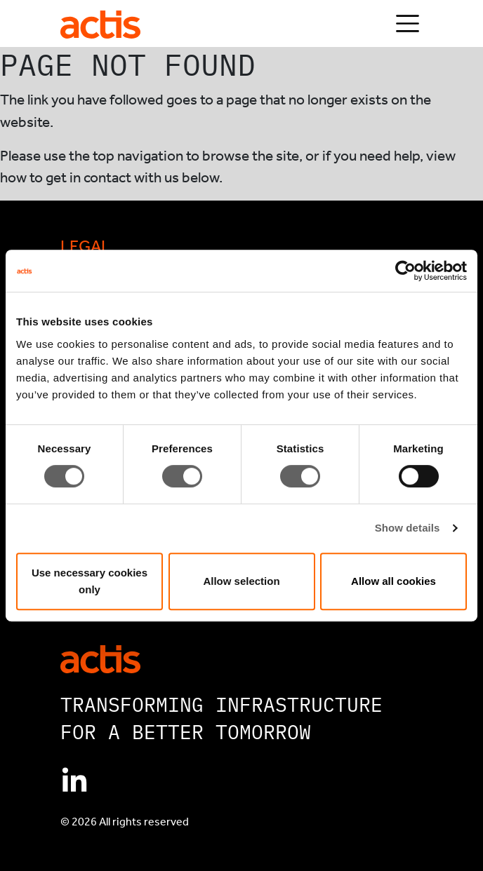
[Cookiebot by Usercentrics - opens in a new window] (405, 270)
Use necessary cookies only (89, 581)
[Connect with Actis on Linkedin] (74, 781)
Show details (407, 528)
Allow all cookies (393, 581)
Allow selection (241, 581)
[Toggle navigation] (407, 23)
